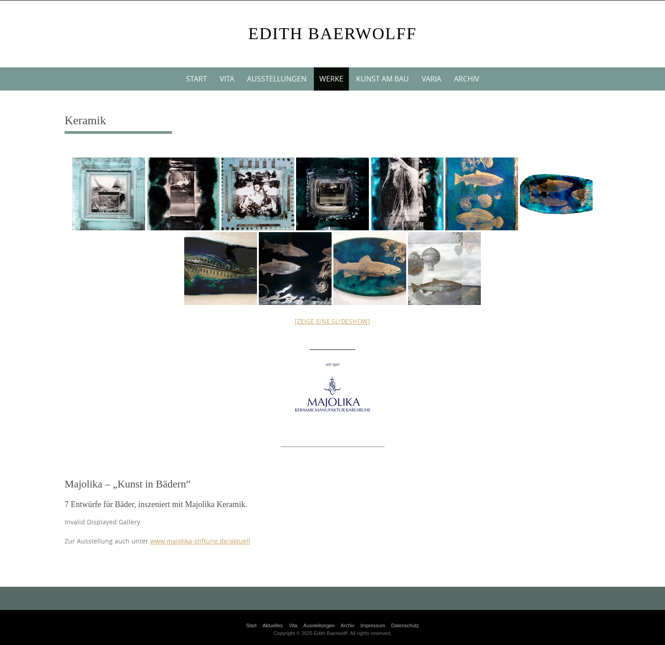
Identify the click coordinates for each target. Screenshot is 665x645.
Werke (331, 79)
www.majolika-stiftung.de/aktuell (200, 541)
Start (196, 79)
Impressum (373, 625)
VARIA (431, 79)
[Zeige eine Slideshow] (332, 321)
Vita (227, 79)
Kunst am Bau (382, 79)
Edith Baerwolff (332, 33)
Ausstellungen (277, 79)
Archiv (466, 79)
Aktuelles (272, 625)
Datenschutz (405, 625)
